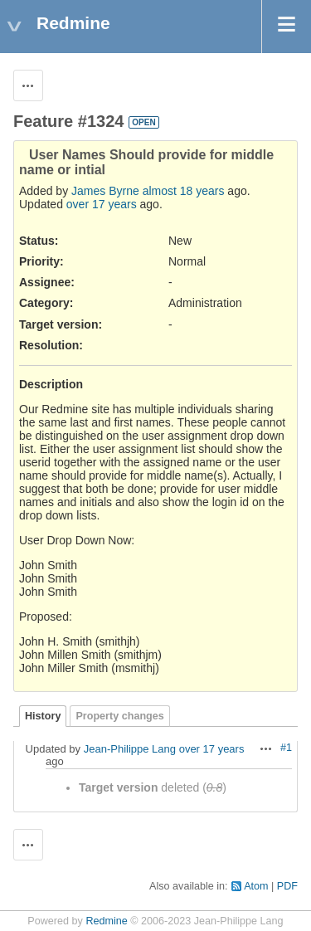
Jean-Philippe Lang (130, 749)
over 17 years (101, 204)
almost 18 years (184, 190)
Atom (256, 886)
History (43, 716)
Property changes (119, 716)
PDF (287, 886)
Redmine (106, 921)
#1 (286, 747)
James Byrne (105, 190)
